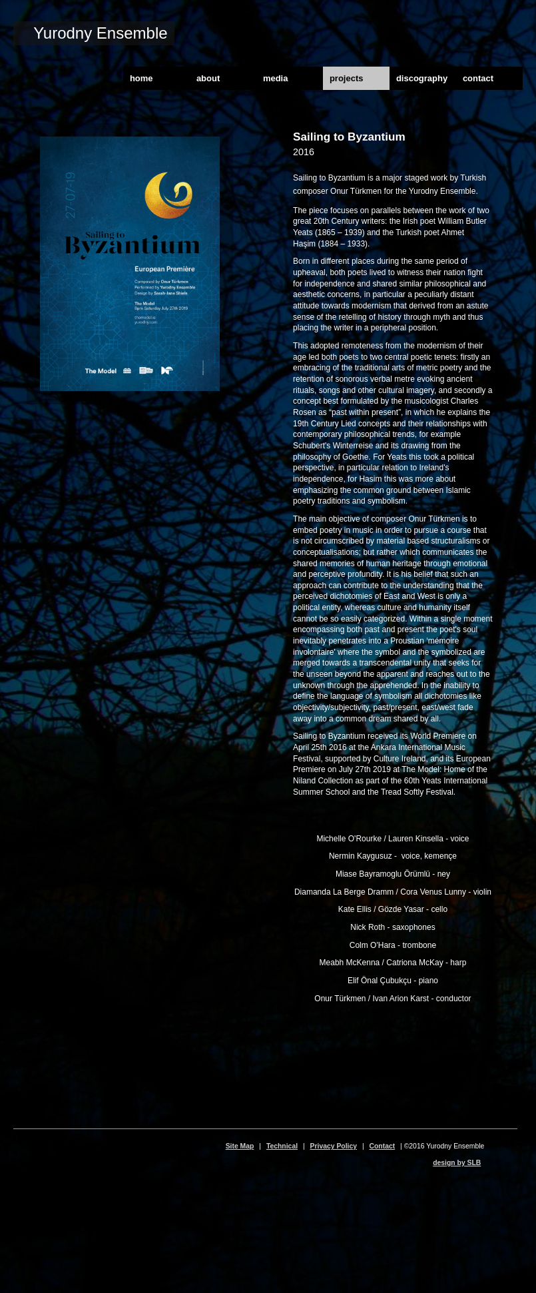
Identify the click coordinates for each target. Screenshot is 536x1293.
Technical (282, 1146)
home (141, 78)
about (208, 78)
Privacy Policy (333, 1146)
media (275, 78)
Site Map (240, 1146)
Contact (383, 1146)
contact (478, 78)
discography (421, 78)
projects (347, 78)
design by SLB (457, 1162)
